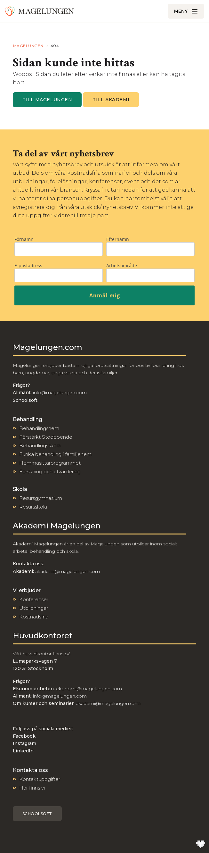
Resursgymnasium (40, 498)
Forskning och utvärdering (50, 471)
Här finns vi (32, 787)
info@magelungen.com (59, 392)
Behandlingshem (39, 428)
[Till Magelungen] (39, 11)
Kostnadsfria (33, 616)
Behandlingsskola (39, 445)
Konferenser (33, 599)
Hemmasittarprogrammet (50, 462)
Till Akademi (110, 100)
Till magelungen (47, 100)
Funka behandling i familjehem (55, 454)
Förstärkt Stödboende (45, 437)
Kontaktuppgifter (39, 779)
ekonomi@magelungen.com (89, 689)
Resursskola (33, 506)
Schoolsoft (37, 813)
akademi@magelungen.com (67, 571)
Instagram (24, 743)
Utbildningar (33, 608)
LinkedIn (23, 751)
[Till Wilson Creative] (201, 845)
